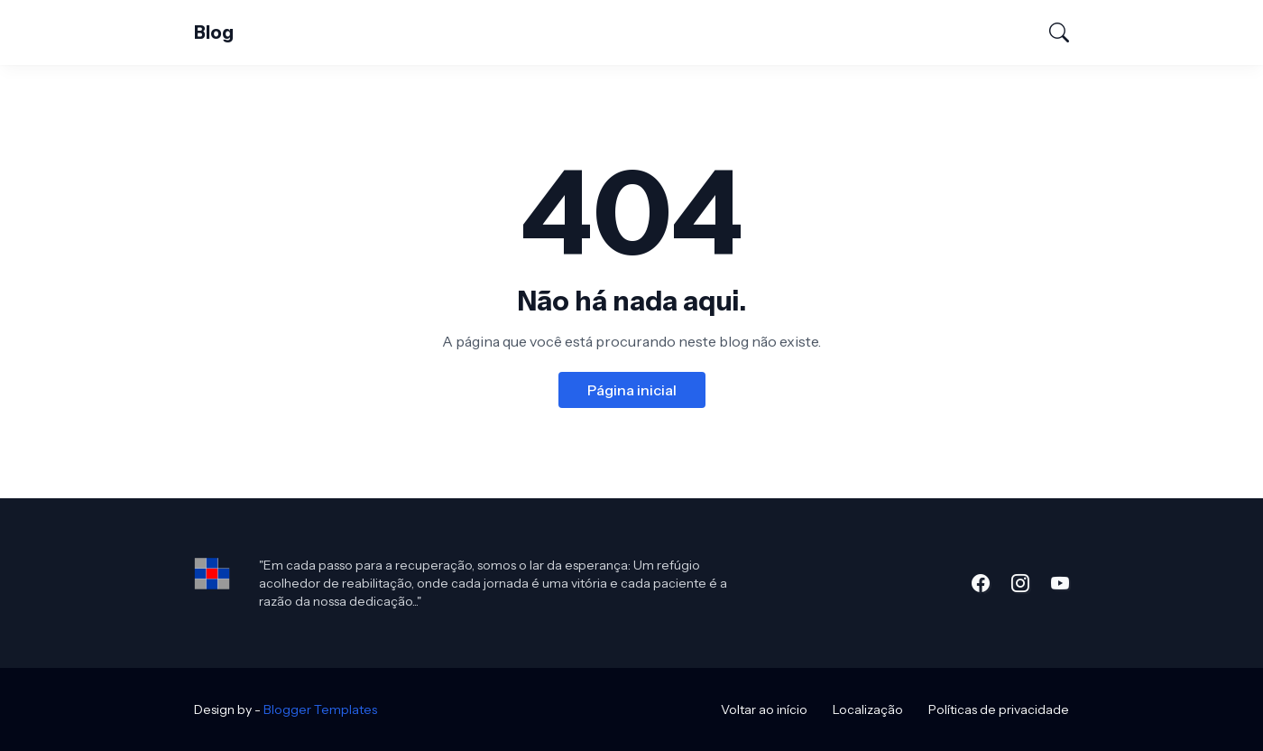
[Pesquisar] (1051, 32)
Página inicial (632, 390)
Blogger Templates (320, 709)
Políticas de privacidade (998, 709)
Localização (868, 709)
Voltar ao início (764, 709)
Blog (214, 32)
